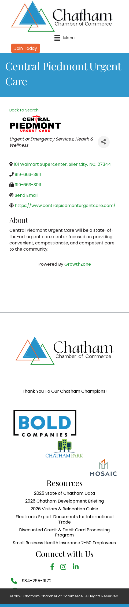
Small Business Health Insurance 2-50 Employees (64, 577)
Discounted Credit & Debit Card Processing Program (64, 567)
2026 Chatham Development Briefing (64, 536)
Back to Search (24, 110)
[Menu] (64, 37)
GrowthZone (77, 264)
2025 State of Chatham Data (64, 528)
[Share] (104, 142)
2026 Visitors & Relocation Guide (64, 544)
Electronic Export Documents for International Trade (64, 554)
